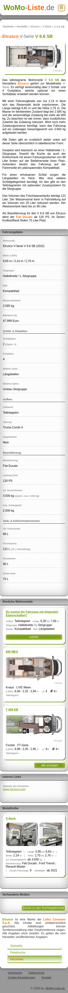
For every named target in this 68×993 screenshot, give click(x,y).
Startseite (8, 26)
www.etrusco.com (14, 789)
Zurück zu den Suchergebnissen (43, 907)
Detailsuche (17, 952)
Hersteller (22, 26)
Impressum (15, 972)
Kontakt (46, 977)
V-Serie (47, 26)
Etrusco (35, 26)
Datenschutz (36, 972)
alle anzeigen (49, 765)
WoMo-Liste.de (55, 988)
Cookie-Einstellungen (21, 977)
